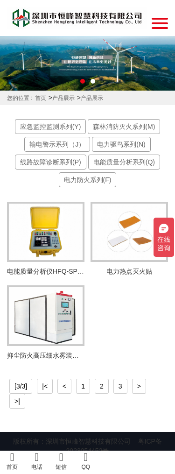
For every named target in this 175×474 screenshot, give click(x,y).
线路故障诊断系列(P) (50, 162)
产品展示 (63, 98)
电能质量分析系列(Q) (124, 162)
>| (17, 401)
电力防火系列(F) (88, 180)
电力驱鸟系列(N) (121, 144)
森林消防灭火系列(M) (124, 126)
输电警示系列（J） (57, 144)
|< (45, 386)
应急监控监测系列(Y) (50, 126)
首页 (40, 98)
